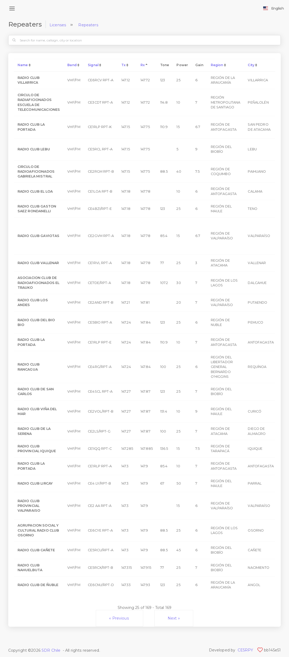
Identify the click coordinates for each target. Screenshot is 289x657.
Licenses (57, 25)
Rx (143, 65)
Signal (93, 65)
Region (217, 65)
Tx (123, 65)
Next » (174, 618)
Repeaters (88, 25)
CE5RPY (245, 650)
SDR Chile (51, 650)
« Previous (119, 618)
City (251, 65)
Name (23, 65)
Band (72, 65)
